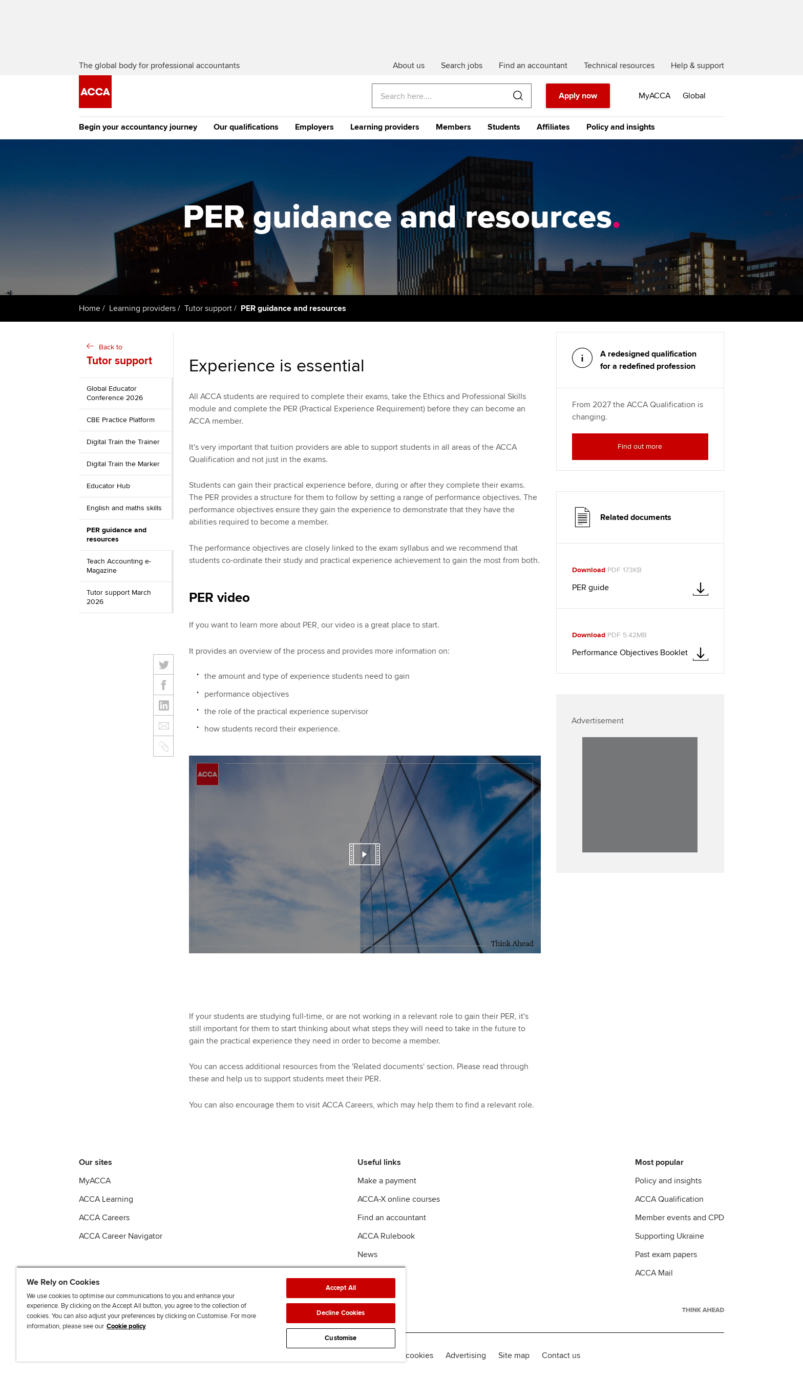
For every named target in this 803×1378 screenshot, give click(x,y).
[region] (211, 1314)
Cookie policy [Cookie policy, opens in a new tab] (126, 1326)
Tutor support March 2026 (119, 597)
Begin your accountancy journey (138, 127)
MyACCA (95, 1181)
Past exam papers (666, 1254)
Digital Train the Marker (123, 464)
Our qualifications (246, 127)
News (367, 1254)
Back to (127, 355)
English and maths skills (124, 508)
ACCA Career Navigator (120, 1236)
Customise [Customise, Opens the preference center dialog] (340, 1338)
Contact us (561, 1355)
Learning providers (384, 127)
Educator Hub (108, 486)
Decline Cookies (340, 1313)
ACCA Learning (106, 1199)
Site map (514, 1355)
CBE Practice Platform (121, 419)
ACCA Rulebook (386, 1236)
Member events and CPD (679, 1218)
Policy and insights (620, 127)
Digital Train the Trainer (123, 441)
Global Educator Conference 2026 (115, 393)
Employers (314, 127)
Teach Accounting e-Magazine (119, 566)
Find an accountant (391, 1218)
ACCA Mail (654, 1273)
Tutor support (208, 308)
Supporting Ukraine (669, 1236)
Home (89, 308)
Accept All (341, 1288)
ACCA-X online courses (398, 1199)
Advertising (466, 1355)
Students (504, 127)
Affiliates (553, 127)
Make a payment (386, 1181)
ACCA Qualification (669, 1199)
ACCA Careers (104, 1218)
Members (453, 127)
